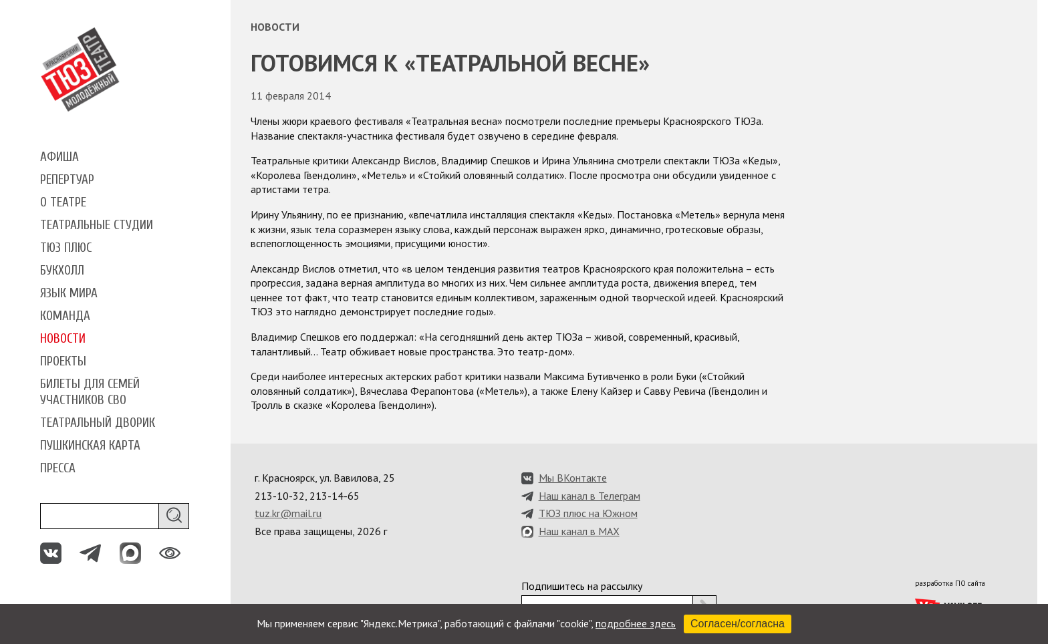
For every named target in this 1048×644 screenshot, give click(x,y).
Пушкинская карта (90, 445)
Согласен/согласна (737, 623)
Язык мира (69, 293)
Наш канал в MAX (579, 531)
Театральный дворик (97, 423)
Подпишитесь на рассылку (581, 586)
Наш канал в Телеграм (589, 495)
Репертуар (67, 179)
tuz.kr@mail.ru (288, 513)
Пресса (58, 468)
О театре (63, 202)
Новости (63, 338)
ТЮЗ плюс (66, 247)
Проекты (63, 361)
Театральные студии (96, 225)
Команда (65, 316)
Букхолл (62, 270)
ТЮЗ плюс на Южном (588, 513)
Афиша (59, 157)
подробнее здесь (636, 623)
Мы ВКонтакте (573, 477)
